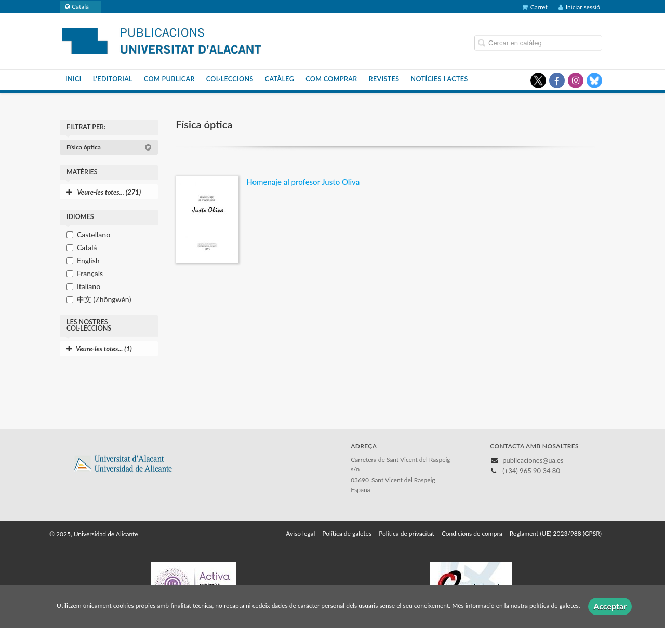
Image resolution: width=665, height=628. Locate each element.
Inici (73, 79)
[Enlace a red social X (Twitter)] (538, 80)
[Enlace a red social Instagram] (575, 80)
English (88, 260)
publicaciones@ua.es (532, 460)
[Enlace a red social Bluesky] (594, 80)
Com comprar (331, 79)
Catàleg (280, 79)
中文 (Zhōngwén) (104, 299)
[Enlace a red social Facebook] (557, 80)
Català (87, 247)
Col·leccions (230, 79)
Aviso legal (300, 533)
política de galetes (554, 606)
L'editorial (112, 79)
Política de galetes (346, 533)
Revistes (384, 79)
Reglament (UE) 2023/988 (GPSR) (556, 533)
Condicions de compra (472, 533)
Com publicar (169, 79)
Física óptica (109, 147)
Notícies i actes (439, 79)
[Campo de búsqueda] (538, 42)
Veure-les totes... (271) (103, 192)
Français (90, 273)
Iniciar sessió (579, 7)
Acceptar (610, 606)
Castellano (93, 234)
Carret (535, 7)
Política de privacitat (406, 533)
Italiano (88, 286)
